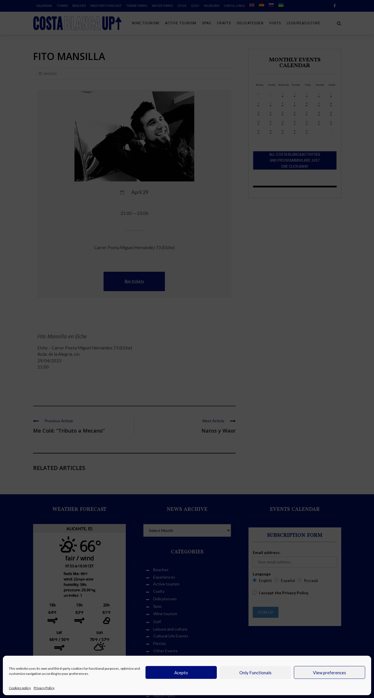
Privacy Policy (44, 688)
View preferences (329, 672)
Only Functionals (255, 672)
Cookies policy (20, 688)
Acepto (181, 672)
